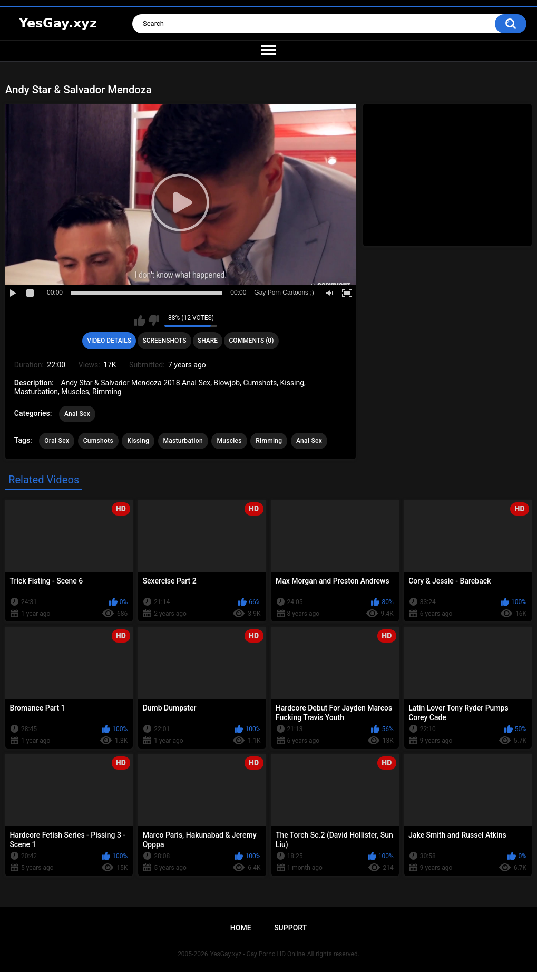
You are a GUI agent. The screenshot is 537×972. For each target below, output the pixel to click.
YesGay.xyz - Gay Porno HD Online (257, 954)
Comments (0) (251, 340)
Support (290, 928)
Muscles (229, 440)
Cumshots (98, 440)
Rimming (269, 440)
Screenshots (164, 340)
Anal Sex (77, 413)
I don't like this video (153, 320)
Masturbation (183, 440)
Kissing (138, 440)
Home (240, 928)
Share (208, 340)
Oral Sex (56, 440)
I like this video (139, 320)
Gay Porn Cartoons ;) (284, 292)
